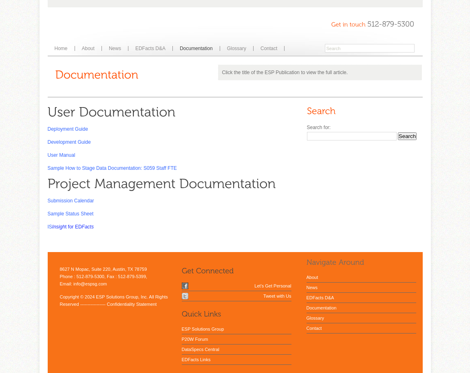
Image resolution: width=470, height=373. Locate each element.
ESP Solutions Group (203, 329)
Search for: (319, 127)
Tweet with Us (277, 296)
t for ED (73, 227)
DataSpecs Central (200, 349)
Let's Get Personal (272, 285)
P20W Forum (195, 339)
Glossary (236, 48)
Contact (268, 48)
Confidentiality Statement (132, 304)
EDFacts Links (196, 359)
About (88, 48)
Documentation (196, 48)
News (115, 48)
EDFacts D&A (150, 48)
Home (61, 48)
